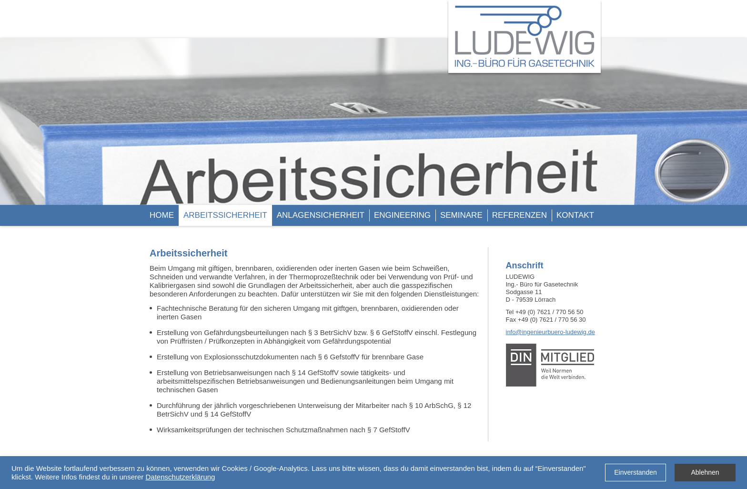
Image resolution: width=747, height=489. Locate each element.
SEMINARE (461, 215)
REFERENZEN (519, 215)
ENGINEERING (402, 215)
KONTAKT (575, 215)
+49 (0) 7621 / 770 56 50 (549, 312)
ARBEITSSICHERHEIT (225, 215)
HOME (162, 215)
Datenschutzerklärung (180, 477)
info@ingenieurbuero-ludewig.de (550, 332)
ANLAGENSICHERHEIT (320, 215)
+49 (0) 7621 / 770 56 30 (552, 319)
